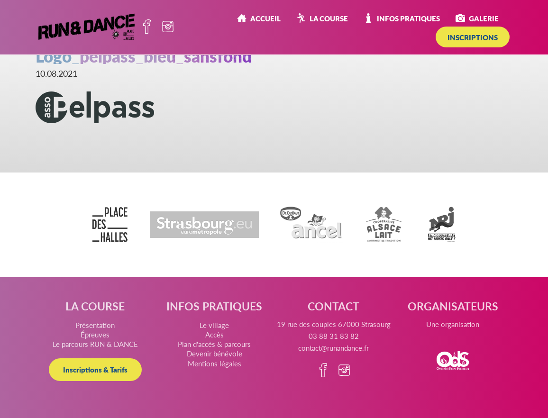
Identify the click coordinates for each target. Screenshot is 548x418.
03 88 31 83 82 (334, 336)
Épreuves (95, 334)
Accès (214, 334)
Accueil (259, 18)
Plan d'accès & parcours (214, 344)
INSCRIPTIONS (473, 37)
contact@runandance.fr (333, 348)
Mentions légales (214, 363)
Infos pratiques (402, 18)
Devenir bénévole (214, 353)
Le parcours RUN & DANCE (95, 344)
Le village (214, 325)
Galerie (477, 18)
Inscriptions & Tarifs (95, 369)
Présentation (95, 325)
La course (322, 18)
